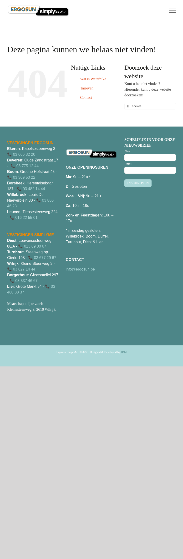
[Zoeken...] (150, 106)
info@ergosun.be (80, 269)
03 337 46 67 (26, 281)
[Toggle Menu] (172, 11)
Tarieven (86, 88)
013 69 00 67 (35, 246)
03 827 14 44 (24, 269)
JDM (124, 352)
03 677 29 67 (45, 258)
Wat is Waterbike (93, 79)
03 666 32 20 (24, 154)
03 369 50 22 (24, 177)
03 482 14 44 (34, 189)
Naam (128, 151)
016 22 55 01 (26, 218)
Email (128, 164)
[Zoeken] (127, 106)
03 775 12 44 (27, 166)
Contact (86, 97)
